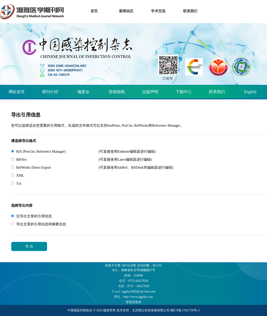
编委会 (83, 92)
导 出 (29, 246)
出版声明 (150, 92)
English (250, 92)
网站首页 (17, 92)
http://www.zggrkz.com (133, 296)
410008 (133, 275)
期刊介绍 (50, 92)
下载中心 (184, 92)
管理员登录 (133, 302)
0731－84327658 (133, 286)
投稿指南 (117, 92)
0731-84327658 (133, 280)
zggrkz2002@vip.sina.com (133, 291)
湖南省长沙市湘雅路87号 (133, 270)
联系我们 (217, 92)
